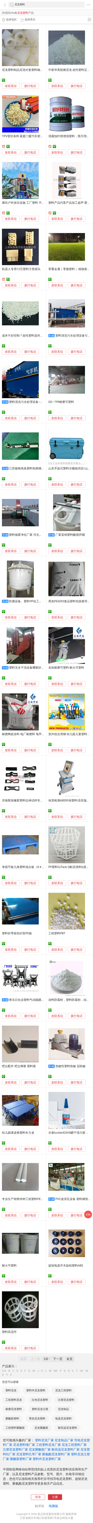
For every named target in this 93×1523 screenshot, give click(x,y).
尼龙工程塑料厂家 (74, 1445)
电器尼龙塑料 (63, 1418)
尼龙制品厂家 (64, 1440)
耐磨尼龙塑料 (13, 1409)
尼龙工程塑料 (63, 1390)
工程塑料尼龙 (13, 1399)
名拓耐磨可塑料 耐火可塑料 (66, 667)
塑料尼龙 (10, 1390)
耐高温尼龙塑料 (67, 1427)
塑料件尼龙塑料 (35, 1390)
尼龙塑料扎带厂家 (28, 1454)
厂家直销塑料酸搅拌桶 (70, 535)
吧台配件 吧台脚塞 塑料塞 (19, 1066)
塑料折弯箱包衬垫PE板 (17, 933)
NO (55, 1370)
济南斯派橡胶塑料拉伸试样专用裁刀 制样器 (30, 800)
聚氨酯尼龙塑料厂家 (56, 1454)
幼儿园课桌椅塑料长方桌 (18, 1132)
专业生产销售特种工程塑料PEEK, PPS (26, 1199)
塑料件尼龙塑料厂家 (47, 1459)
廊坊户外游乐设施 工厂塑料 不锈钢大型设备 (30, 202)
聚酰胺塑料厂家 (21, 1459)
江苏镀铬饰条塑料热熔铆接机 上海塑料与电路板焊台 (43, 468)
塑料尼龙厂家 (44, 1440)
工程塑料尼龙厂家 (48, 1445)
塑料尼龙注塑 (40, 1409)
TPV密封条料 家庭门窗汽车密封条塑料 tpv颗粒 (32, 136)
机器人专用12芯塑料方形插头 (21, 269)
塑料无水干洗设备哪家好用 (26, 667)
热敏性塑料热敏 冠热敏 (70, 1066)
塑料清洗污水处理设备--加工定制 (30, 402)
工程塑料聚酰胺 (15, 1427)
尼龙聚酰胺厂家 (40, 1449)
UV (81, 1370)
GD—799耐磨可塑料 (61, 402)
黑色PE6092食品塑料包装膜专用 (69, 601)
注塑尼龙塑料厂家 (15, 1449)
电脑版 (53, 1506)
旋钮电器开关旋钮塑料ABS (65, 1265)
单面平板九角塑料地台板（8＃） (23, 867)
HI (34, 1370)
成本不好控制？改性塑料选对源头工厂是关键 (31, 335)
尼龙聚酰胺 (41, 1427)
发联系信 (11, 86)
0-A (4, 1370)
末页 (69, 1359)
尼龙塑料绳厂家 (24, 1445)
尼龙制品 (63, 1409)
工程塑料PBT (56, 933)
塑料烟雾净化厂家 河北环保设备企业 (33, 535)
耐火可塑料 (9, 1265)
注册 (55, 1497)
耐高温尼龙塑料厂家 (65, 1449)
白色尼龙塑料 (40, 1399)
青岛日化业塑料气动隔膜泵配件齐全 (32, 1000)
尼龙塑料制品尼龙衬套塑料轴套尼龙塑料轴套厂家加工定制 (40, 70)
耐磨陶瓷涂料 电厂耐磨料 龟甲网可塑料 (27, 734)
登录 (38, 1497)
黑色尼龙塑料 (37, 1418)
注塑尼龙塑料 (66, 1399)
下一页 (57, 1359)
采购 (88, 1214)
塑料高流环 (9, 1332)
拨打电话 (30, 86)
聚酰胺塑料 (12, 1418)
